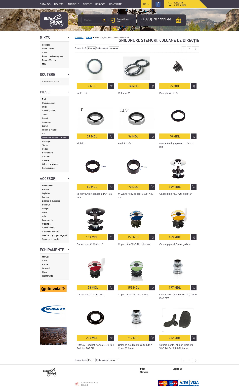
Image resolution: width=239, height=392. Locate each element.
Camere (45, 160)
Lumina (45, 197)
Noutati (59, 4)
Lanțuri (45, 126)
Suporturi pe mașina (51, 239)
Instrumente (47, 220)
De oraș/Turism (49, 60)
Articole (73, 4)
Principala (79, 37)
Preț (91, 48)
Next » (195, 48)
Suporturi (46, 205)
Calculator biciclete (50, 231)
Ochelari (46, 268)
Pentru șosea (48, 49)
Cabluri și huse (48, 111)
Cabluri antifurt (48, 228)
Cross (44, 52)
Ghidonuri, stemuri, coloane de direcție (54, 137)
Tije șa (45, 145)
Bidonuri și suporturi (51, 201)
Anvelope (46, 141)
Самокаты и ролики (51, 81)
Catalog (45, 4)
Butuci (45, 118)
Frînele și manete (50, 130)
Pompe (45, 208)
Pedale (45, 149)
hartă (178, 20)
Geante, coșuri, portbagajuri (54, 235)
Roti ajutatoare (48, 103)
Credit (87, 4)
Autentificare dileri (123, 20)
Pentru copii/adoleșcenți (52, 56)
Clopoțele (46, 224)
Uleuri (44, 212)
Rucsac (45, 264)
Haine (44, 272)
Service (100, 4)
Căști (44, 261)
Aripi (44, 216)
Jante (44, 114)
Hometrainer (47, 186)
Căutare (104, 20)
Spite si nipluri (48, 168)
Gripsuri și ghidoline (51, 164)
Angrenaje (46, 122)
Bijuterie (45, 189)
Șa (43, 133)
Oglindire (46, 193)
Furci (44, 107)
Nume (114, 48)
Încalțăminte (47, 276)
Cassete (45, 156)
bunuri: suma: (179, 4)
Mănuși (45, 257)
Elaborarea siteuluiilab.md (89, 383)
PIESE (89, 37)
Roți (44, 99)
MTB (44, 64)
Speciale (46, 45)
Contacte (115, 4)
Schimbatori (47, 153)
